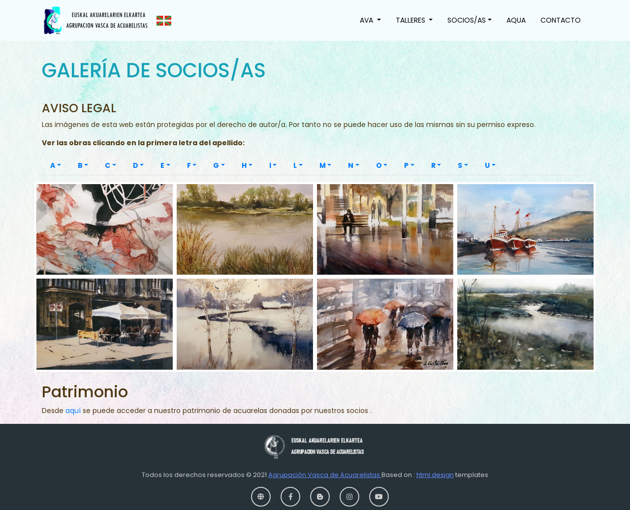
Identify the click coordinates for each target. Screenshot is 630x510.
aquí (74, 410)
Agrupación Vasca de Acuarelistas (324, 474)
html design (435, 474)
